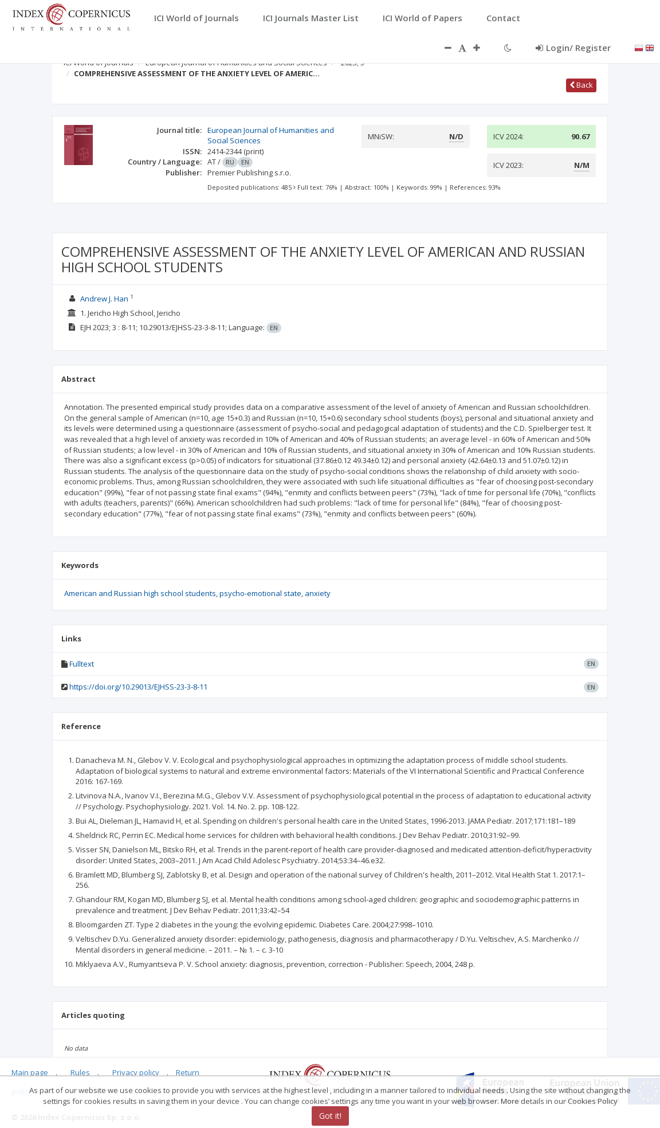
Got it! (330, 1115)
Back (581, 85)
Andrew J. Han (104, 298)
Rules (80, 1072)
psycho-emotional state (260, 593)
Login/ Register (573, 47)
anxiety (318, 593)
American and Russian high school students (140, 593)
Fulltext (81, 664)
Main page (29, 1072)
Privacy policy (135, 1072)
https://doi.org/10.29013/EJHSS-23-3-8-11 (138, 687)
